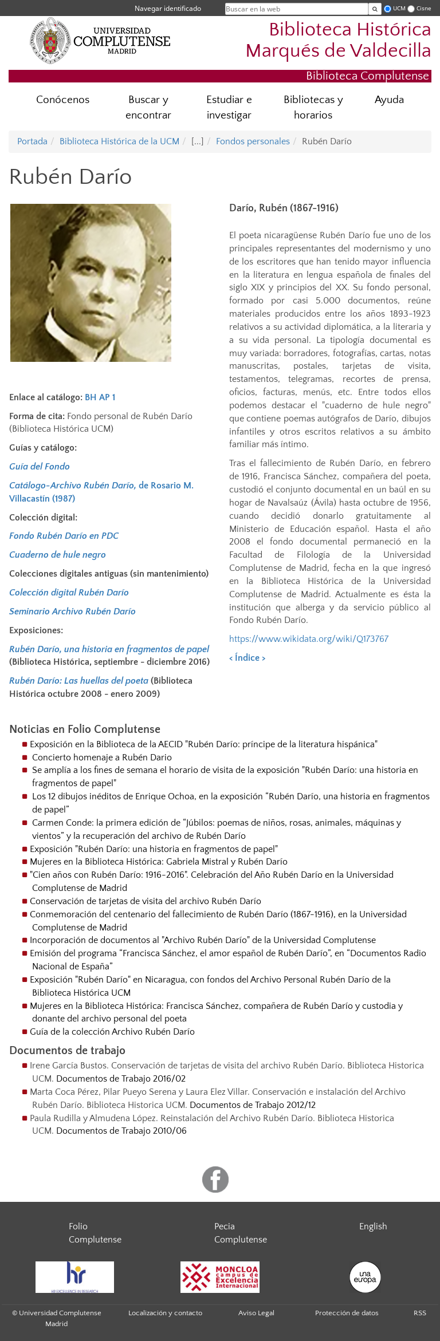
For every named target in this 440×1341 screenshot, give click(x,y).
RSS (420, 1313)
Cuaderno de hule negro (57, 555)
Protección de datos (347, 1313)
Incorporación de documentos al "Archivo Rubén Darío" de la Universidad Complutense (203, 940)
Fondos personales (253, 141)
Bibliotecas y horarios (313, 107)
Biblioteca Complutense (367, 75)
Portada (32, 141)
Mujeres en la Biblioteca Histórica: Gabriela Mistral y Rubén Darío (159, 862)
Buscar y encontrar (148, 107)
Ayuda (389, 100)
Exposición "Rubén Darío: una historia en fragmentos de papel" (154, 849)
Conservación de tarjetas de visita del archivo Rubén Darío (145, 901)
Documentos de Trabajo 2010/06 (121, 1131)
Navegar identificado (168, 8)
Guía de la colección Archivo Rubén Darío (112, 1032)
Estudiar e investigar (229, 107)
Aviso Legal (256, 1313)
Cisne (424, 8)
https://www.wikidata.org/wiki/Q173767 (308, 639)
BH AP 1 (100, 397)
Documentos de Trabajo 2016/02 (121, 1079)
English (373, 1226)
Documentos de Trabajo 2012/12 (253, 1105)
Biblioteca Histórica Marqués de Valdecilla (338, 40)
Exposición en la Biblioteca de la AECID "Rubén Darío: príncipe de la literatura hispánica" (204, 744)
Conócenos (62, 100)
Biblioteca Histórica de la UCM (119, 141)
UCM (399, 8)
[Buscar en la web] (375, 9)
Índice (247, 658)
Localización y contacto (165, 1313)
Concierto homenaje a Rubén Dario (102, 757)
